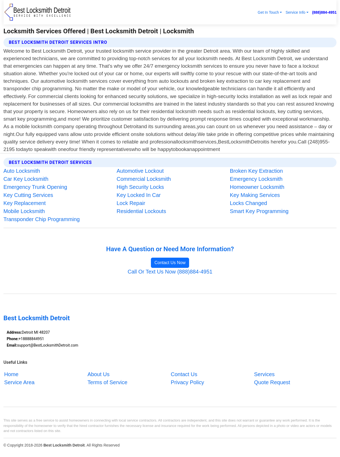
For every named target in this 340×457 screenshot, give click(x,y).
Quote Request (272, 382)
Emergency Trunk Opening (35, 187)
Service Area (19, 382)
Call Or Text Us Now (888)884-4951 (170, 272)
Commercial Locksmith (144, 179)
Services (264, 374)
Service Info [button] (295, 12)
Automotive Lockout (140, 171)
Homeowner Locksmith (257, 187)
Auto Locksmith (21, 171)
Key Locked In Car (139, 195)
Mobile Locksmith (24, 211)
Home (11, 374)
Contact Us (184, 374)
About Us (98, 374)
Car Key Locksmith (25, 179)
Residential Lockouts (141, 211)
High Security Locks (140, 187)
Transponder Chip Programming (41, 219)
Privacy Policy (187, 382)
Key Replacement (24, 203)
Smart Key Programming (259, 211)
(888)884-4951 (324, 12)
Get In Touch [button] (268, 12)
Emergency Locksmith (256, 179)
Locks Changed (248, 203)
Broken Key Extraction (256, 171)
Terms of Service (107, 382)
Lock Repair (131, 203)
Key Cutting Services (28, 195)
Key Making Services (255, 195)
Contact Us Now (170, 262)
